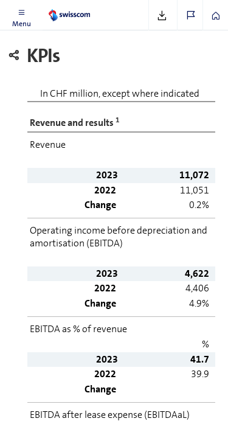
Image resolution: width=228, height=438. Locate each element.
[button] (21, 15)
